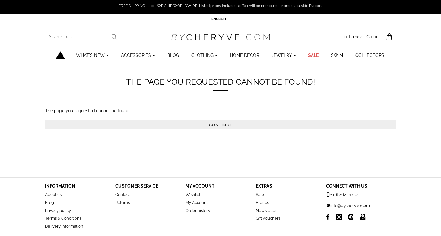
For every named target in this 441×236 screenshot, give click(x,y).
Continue (220, 125)
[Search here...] (114, 37)
